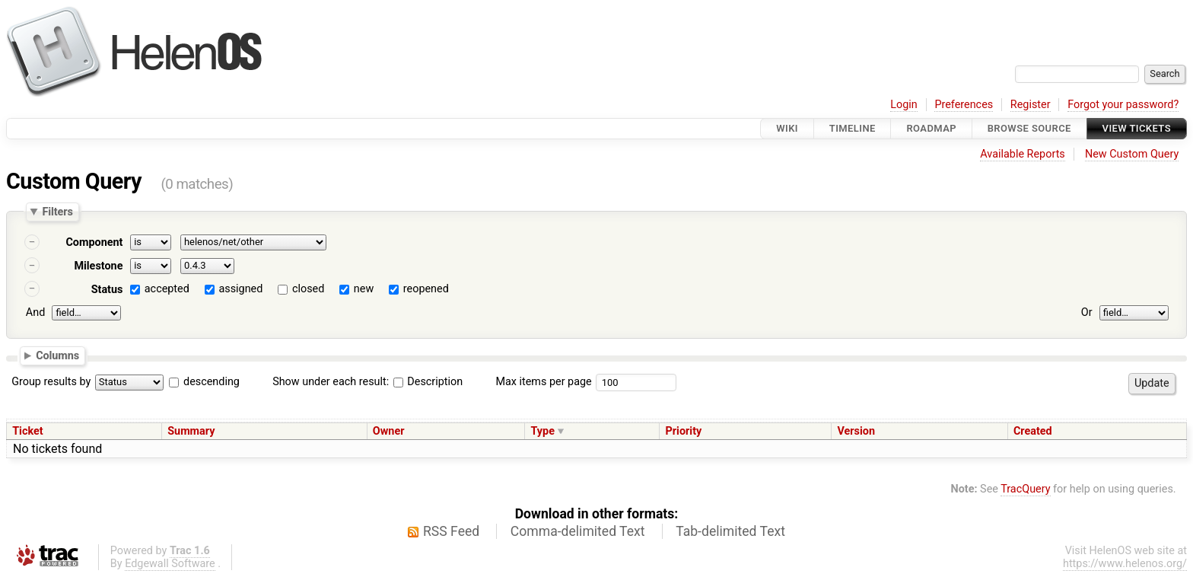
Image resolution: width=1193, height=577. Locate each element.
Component (93, 242)
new (364, 288)
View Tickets (1136, 128)
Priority (684, 431)
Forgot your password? (1123, 104)
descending (211, 381)
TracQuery (1025, 489)
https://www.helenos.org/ (1125, 563)
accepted (167, 288)
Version (856, 431)
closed (308, 288)
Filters (57, 212)
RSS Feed (451, 531)
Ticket (27, 431)
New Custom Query (1132, 154)
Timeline (852, 128)
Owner (389, 431)
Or (1087, 312)
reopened (426, 288)
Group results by (51, 381)
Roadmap (931, 128)
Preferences (963, 104)
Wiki (787, 128)
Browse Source (1029, 128)
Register (1030, 104)
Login (904, 104)
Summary (191, 431)
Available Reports (1022, 154)
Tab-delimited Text (730, 531)
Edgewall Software (170, 563)
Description (428, 381)
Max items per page (543, 381)
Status (107, 289)
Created (1032, 431)
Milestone (98, 266)
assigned (240, 288)
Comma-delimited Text (578, 531)
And (35, 312)
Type (542, 431)
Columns (57, 355)
